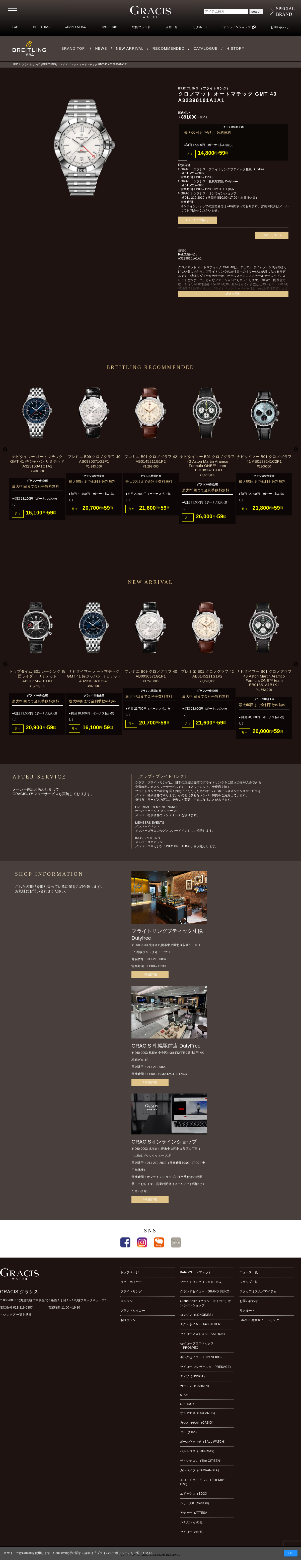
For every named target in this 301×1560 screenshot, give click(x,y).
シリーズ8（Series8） (195, 1503)
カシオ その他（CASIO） (197, 1422)
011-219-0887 (194, 173)
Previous (5, 449)
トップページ (129, 1272)
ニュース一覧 (249, 1272)
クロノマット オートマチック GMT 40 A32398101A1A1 (95, 64)
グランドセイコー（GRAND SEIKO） (206, 1291)
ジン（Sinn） (189, 1432)
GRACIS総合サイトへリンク (259, 1320)
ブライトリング (131, 1291)
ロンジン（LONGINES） (197, 1315)
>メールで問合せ (197, 220)
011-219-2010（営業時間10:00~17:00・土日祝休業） (222, 197)
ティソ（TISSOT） (193, 1376)
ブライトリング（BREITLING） (40, 64)
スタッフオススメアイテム (258, 1291)
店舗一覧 (172, 27)
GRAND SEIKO (75, 27)
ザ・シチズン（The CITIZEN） (201, 1461)
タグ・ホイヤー (131, 1282)
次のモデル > (271, 235)
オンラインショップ (237, 27)
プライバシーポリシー (112, 1553)
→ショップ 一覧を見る (16, 1314)
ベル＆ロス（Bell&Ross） (198, 1451)
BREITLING (41, 27)
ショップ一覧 (249, 1282)
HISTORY (236, 48)
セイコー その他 (191, 1532)
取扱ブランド (141, 27)
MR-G (184, 1395)
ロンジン (126, 1301)
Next (295, 449)
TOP (15, 27)
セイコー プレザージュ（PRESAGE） (206, 1367)
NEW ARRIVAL (129, 48)
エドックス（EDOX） (195, 1493)
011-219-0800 (194, 185)
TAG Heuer (109, 27)
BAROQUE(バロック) (195, 1272)
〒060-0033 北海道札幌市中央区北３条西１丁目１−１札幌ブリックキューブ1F (54, 1300)
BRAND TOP (73, 48)
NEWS (101, 48)
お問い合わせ (280, 27)
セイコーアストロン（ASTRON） (203, 1334)
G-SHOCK (187, 1404)
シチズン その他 (191, 1522)
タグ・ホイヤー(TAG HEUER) (200, 1324)
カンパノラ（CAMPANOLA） (200, 1470)
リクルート (200, 27)
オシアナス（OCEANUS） (198, 1413)
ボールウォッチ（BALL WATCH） (203, 1441)
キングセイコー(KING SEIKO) (201, 1357)
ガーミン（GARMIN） (195, 1386)
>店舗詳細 (150, 974)
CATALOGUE (205, 48)
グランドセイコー (132, 1310)
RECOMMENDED (169, 48)
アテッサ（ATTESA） (195, 1513)
